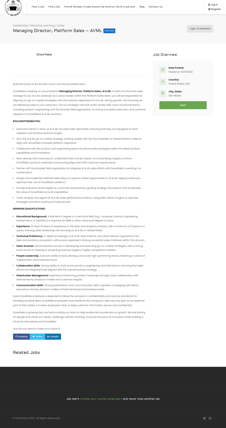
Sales (60, 25)
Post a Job (38, 7)
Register (214, 9)
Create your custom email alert (101, 399)
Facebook (23, 336)
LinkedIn (54, 336)
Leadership (20, 25)
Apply (183, 105)
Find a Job (54, 7)
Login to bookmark (200, 29)
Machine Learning (43, 25)
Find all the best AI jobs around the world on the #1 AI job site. (99, 7)
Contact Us (155, 7)
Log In (213, 4)
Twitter (39, 336)
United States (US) (179, 83)
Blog (142, 7)
